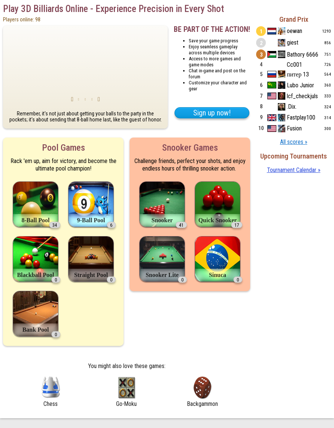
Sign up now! (212, 112)
